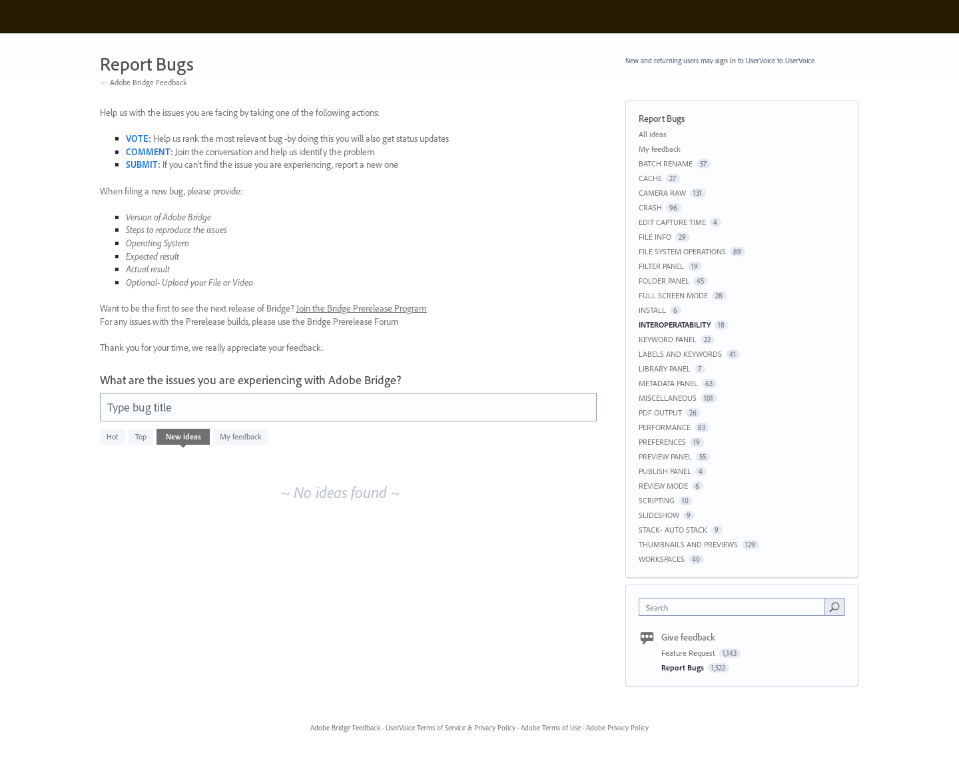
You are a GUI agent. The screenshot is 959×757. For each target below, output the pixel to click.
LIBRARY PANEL (665, 369)
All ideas (653, 134)
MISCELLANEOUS (668, 398)
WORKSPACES (662, 559)
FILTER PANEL (661, 266)
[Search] (834, 606)
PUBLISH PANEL (665, 471)
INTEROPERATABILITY (675, 325)
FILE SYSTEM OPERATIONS (682, 251)
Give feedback (688, 637)
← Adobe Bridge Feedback (143, 82)
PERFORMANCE (665, 427)
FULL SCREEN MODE (673, 295)
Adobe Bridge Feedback (345, 727)
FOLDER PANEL (664, 281)
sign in (725, 60)
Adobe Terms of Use (551, 727)
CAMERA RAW (662, 193)
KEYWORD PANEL (668, 339)
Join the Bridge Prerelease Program (361, 308)
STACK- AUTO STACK (673, 530)
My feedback (241, 436)
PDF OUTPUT (660, 412)
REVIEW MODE (663, 486)
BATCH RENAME (666, 163)
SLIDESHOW (659, 515)
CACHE (650, 178)
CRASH (650, 207)
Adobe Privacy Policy (617, 727)
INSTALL (652, 310)
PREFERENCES (662, 442)
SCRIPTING (657, 500)
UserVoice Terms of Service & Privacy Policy (450, 727)
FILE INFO (655, 237)
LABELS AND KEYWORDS (680, 354)
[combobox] (734, 607)
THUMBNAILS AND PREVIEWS (688, 544)
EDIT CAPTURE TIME (672, 222)
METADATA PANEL (668, 383)
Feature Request (689, 653)
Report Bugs (683, 667)
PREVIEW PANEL (665, 456)
